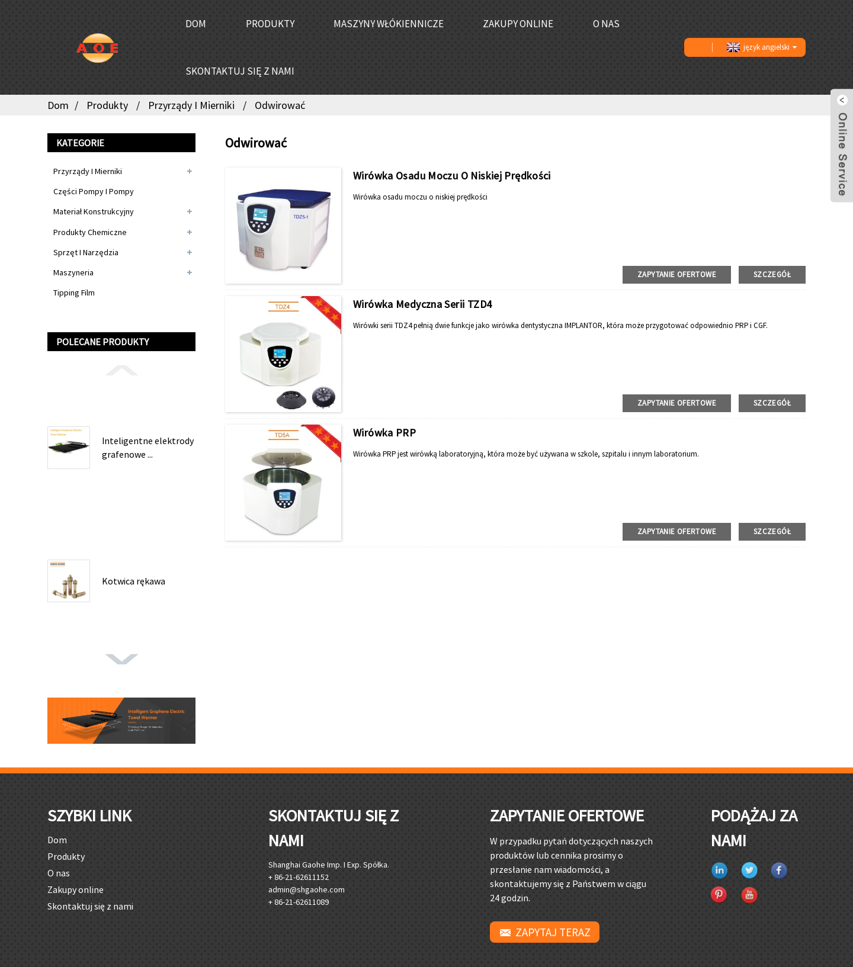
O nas (606, 23)
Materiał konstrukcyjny (93, 211)
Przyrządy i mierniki (191, 105)
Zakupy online (518, 23)
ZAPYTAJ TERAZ (553, 932)
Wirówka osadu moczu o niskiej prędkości (452, 175)
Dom (195, 23)
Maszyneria (73, 272)
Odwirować (280, 105)
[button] (121, 369)
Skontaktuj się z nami (239, 71)
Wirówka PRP (384, 432)
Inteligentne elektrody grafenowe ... (148, 447)
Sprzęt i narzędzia (85, 252)
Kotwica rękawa (133, 581)
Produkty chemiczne (90, 232)
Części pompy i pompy (93, 191)
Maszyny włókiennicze (388, 23)
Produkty (270, 23)
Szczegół (772, 274)
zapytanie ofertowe (676, 274)
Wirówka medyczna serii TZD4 (422, 304)
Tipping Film (74, 292)
